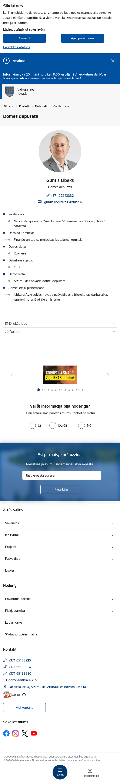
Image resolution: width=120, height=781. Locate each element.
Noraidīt (24, 38)
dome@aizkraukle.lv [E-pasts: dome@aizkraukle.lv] (23, 680)
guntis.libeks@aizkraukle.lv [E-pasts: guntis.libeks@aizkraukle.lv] (63, 202)
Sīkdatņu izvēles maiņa (21, 634)
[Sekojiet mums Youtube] (34, 733)
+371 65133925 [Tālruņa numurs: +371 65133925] (20, 660)
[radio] (35, 425)
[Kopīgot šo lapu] (60, 332)
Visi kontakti (24, 707)
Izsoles (10, 570)
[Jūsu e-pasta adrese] (61, 475)
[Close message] (112, 60)
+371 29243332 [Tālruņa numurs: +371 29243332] (62, 196)
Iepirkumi (12, 535)
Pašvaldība (12, 559)
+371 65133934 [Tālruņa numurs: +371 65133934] (20, 667)
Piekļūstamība (15, 611)
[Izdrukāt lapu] (60, 323)
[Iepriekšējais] (11, 374)
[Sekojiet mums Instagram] (15, 733)
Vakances (12, 523)
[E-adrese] (11, 694)
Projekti (10, 547)
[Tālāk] (108, 374)
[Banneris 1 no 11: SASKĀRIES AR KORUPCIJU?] (60, 375)
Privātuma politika (18, 599)
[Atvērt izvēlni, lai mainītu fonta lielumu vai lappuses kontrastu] (90, 773)
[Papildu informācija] (24, 694)
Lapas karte (13, 622)
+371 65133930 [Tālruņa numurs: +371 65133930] (20, 673)
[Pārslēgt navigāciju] (60, 772)
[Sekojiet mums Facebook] (6, 733)
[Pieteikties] (61, 489)
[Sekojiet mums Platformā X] (24, 733)
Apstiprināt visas (82, 38)
